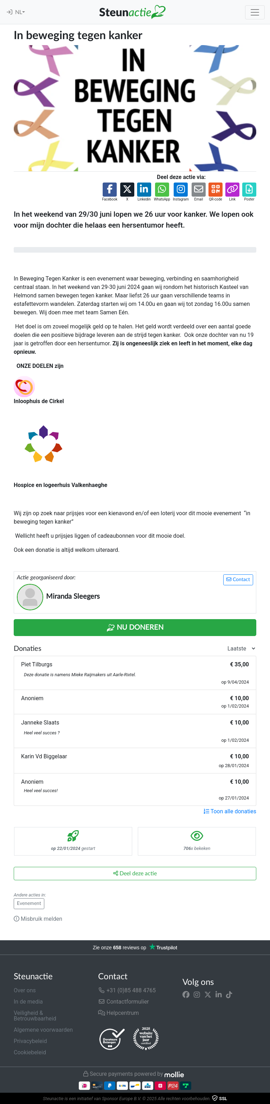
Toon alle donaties (230, 811)
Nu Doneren (135, 628)
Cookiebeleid (30, 1052)
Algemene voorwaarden (43, 1029)
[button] (109, 192)
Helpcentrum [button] (118, 1013)
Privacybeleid (30, 1041)
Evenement (29, 903)
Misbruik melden (38, 918)
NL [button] (18, 12)
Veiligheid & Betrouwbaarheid (35, 1016)
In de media (28, 1001)
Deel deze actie (135, 873)
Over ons (25, 990)
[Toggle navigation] (255, 12)
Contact (238, 579)
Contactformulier (123, 1001)
